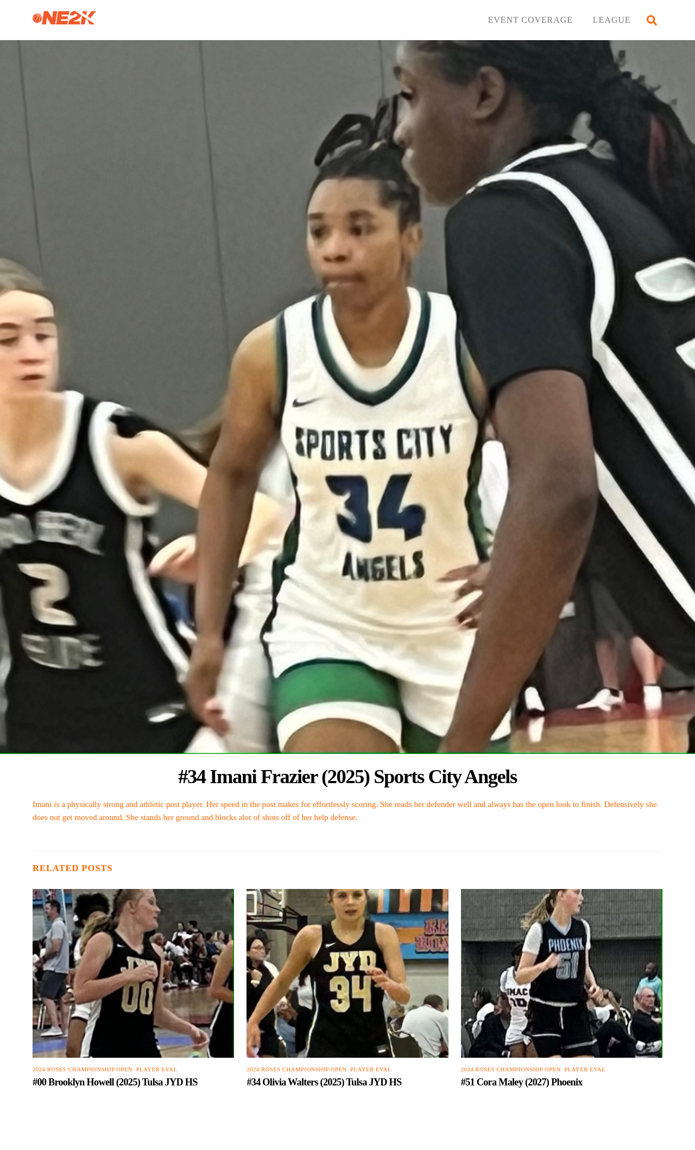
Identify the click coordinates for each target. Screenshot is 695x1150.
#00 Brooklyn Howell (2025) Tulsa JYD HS (115, 1082)
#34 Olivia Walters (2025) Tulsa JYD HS (324, 1082)
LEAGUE (612, 19)
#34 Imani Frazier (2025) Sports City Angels (347, 776)
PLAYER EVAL (157, 1069)
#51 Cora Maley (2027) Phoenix (522, 1082)
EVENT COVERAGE (530, 19)
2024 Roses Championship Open (82, 1069)
